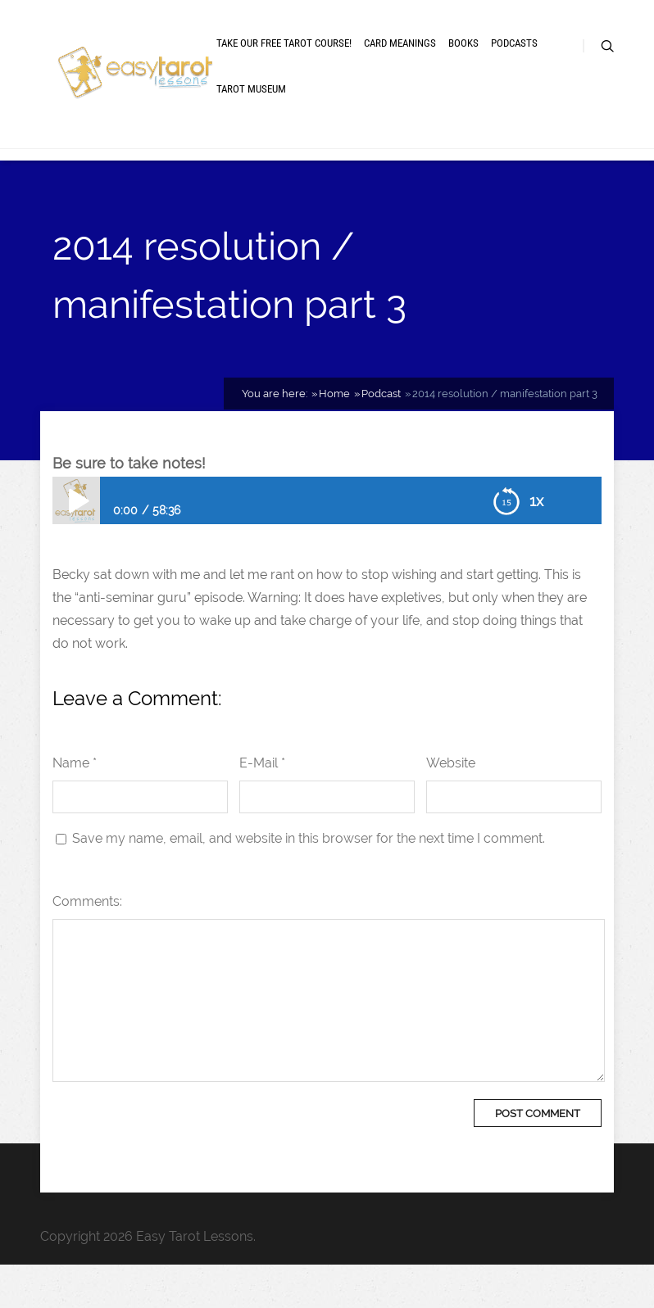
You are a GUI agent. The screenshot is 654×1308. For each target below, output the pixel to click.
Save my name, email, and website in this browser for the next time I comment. (308, 881)
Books (463, 67)
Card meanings (400, 67)
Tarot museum (251, 113)
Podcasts (514, 67)
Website (450, 806)
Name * (74, 806)
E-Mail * (262, 806)
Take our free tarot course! (284, 67)
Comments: (87, 945)
